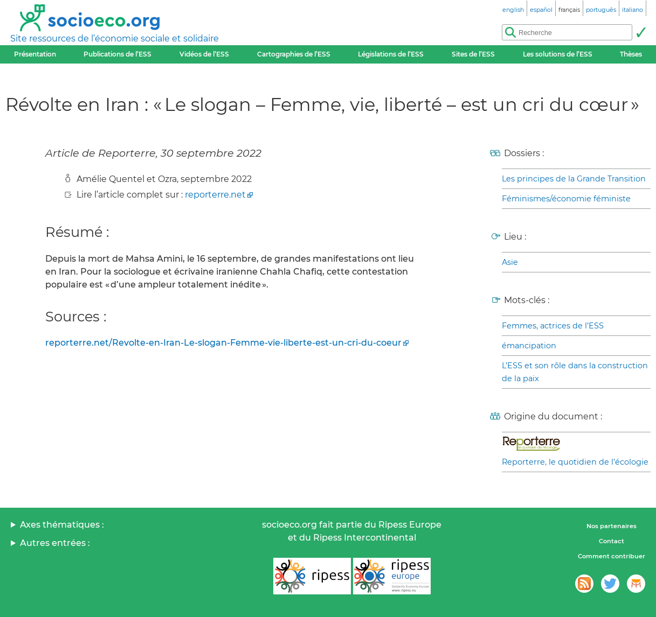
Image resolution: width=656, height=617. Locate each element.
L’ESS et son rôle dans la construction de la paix (575, 372)
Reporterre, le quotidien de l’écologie (575, 462)
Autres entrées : (55, 543)
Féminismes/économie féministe (566, 199)
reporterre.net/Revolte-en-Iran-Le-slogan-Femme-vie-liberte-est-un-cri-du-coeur (223, 343)
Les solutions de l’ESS (557, 54)
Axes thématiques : (62, 525)
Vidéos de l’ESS (204, 54)
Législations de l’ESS (391, 54)
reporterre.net (215, 195)
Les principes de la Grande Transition (574, 179)
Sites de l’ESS (473, 54)
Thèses (631, 54)
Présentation (35, 54)
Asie (510, 262)
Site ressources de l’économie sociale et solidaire (114, 38)
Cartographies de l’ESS (293, 54)
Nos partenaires (611, 526)
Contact (611, 541)
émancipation (529, 345)
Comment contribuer (611, 556)
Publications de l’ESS (117, 54)
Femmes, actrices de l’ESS (553, 326)
